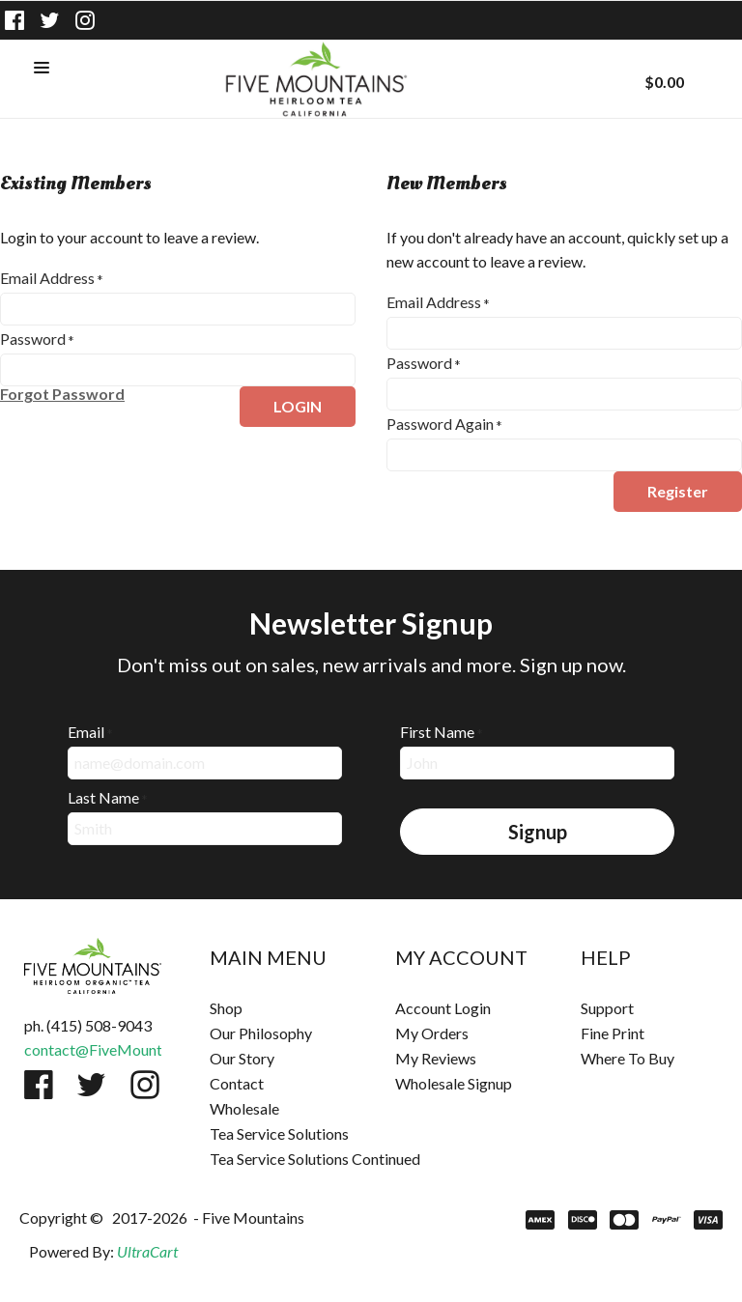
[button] (41, 68)
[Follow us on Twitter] (50, 20)
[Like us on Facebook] (14, 20)
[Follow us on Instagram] (85, 20)
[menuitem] (278, 1008)
